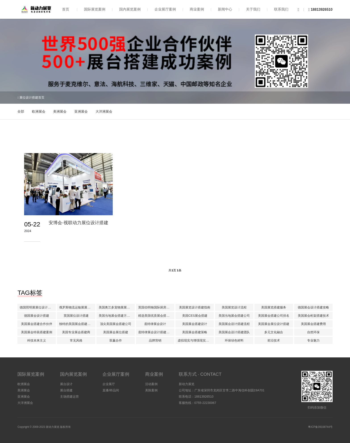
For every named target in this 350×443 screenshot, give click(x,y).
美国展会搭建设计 (194, 324)
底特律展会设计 (155, 324)
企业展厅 (108, 384)
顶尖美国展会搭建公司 (115, 324)
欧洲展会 (38, 111)
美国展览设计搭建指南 (194, 307)
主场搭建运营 (69, 396)
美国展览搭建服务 (273, 307)
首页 (65, 9)
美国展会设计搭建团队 (234, 332)
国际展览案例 (94, 9)
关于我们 (253, 9)
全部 (20, 111)
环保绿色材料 (234, 340)
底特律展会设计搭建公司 (155, 332)
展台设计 (66, 384)
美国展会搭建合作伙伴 (36, 324)
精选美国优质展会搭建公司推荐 (156, 315)
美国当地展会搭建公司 (234, 315)
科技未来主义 (36, 340)
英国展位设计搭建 (76, 315)
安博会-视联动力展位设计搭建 (78, 222)
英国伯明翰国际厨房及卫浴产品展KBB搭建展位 (156, 307)
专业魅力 (313, 340)
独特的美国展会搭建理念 (76, 324)
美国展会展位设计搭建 (273, 324)
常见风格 (76, 340)
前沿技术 (273, 340)
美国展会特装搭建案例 (36, 332)
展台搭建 (66, 390)
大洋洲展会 (104, 111)
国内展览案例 (130, 9)
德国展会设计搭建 (36, 315)
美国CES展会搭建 (194, 315)
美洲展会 (60, 111)
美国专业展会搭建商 (76, 332)
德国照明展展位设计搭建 (37, 307)
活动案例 (151, 384)
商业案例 (197, 9)
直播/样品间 (110, 390)
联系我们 (281, 9)
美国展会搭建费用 (313, 324)
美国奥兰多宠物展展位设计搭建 (117, 307)
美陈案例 (151, 390)
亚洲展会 (81, 111)
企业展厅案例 (165, 9)
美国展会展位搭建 (115, 332)
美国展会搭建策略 (194, 332)
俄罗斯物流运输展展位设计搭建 (77, 307)
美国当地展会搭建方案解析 (117, 315)
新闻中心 (225, 9)
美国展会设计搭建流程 (234, 324)
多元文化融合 (273, 332)
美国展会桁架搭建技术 (313, 315)
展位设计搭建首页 (31, 97)
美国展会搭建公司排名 (273, 315)
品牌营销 (155, 340)
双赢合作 (115, 340)
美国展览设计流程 (234, 307)
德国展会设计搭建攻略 (313, 307)
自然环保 (313, 332)
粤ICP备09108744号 (320, 426)
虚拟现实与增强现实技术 (195, 340)
